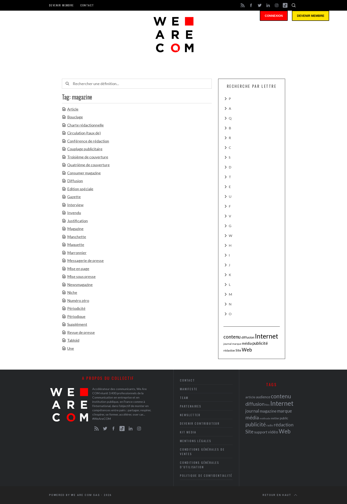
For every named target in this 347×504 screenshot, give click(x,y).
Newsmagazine (80, 284)
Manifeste (189, 389)
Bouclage (75, 117)
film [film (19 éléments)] (267, 404)
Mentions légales (195, 441)
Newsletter (190, 415)
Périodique (76, 316)
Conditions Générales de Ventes (202, 451)
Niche (72, 292)
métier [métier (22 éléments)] (275, 418)
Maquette (75, 244)
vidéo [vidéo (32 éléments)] (273, 431)
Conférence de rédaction (88, 141)
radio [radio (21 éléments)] (269, 425)
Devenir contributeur (200, 423)
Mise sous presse (81, 276)
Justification (77, 220)
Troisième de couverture (87, 157)
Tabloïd (73, 340)
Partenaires (190, 406)
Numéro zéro (78, 300)
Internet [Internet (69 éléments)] (266, 336)
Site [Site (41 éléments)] (238, 350)
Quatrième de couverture (88, 164)
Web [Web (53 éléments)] (247, 350)
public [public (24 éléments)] (284, 418)
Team (184, 397)
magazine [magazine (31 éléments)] (268, 411)
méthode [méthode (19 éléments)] (265, 418)
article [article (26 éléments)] (250, 397)
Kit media (188, 432)
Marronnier (77, 252)
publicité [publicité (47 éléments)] (260, 343)
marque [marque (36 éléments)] (236, 343)
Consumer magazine (84, 173)
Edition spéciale (80, 189)
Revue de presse (81, 332)
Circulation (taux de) (84, 133)
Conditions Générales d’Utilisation (199, 464)
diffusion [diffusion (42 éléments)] (247, 337)
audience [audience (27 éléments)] (263, 397)
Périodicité (76, 308)
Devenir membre (61, 5)
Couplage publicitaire (84, 149)
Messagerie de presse (85, 260)
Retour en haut (280, 495)
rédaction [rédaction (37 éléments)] (229, 350)
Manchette (76, 236)
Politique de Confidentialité (206, 475)
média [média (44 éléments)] (247, 343)
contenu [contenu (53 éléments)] (232, 337)
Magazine (75, 228)
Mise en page (78, 268)
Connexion (275, 16)
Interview (75, 204)
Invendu (74, 212)
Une (70, 348)
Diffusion (75, 180)
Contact (87, 5)
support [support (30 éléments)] (260, 432)
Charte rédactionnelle (85, 125)
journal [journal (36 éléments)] (227, 343)
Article (72, 109)
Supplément (77, 324)
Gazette (74, 196)
